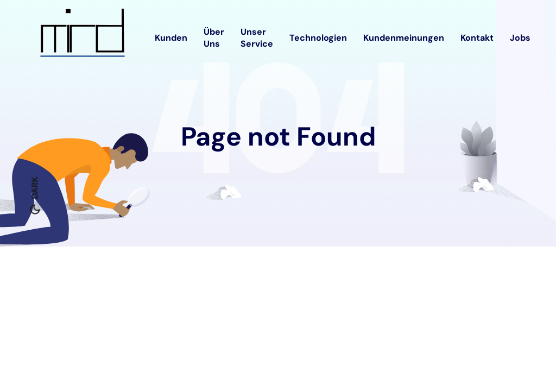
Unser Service (257, 37)
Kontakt (477, 37)
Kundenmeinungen (403, 37)
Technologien (318, 37)
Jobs (520, 37)
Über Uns (214, 37)
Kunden (171, 37)
